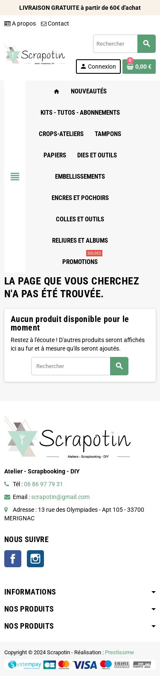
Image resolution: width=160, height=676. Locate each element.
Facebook (12, 558)
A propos (20, 23)
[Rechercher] (124, 44)
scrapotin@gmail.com (60, 496)
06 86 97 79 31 (43, 484)
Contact (55, 23)
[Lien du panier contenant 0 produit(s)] (139, 66)
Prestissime (119, 652)
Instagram (35, 558)
